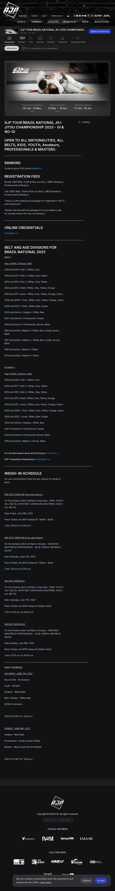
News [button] (86, 22)
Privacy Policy (65, 820)
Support (34, 16)
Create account (57, 16)
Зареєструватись (100, 31)
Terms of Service (50, 820)
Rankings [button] (38, 22)
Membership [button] (70, 22)
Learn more (45, 882)
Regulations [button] (103, 22)
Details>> (37, 168)
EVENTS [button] (22, 22)
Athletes (53, 22)
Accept (101, 880)
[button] (68, 16)
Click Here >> (53, 453)
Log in (44, 16)
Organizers (23, 16)
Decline (86, 880)
